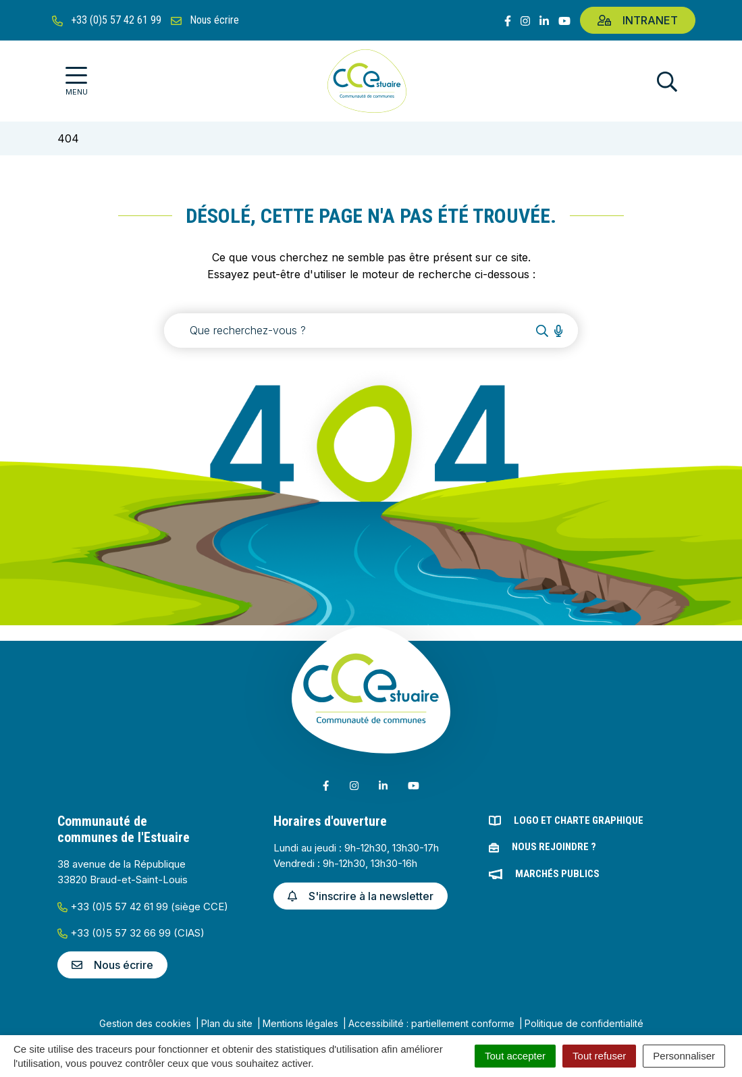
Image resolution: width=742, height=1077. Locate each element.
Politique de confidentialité (584, 1023)
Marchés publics (557, 874)
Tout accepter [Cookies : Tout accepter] (515, 1055)
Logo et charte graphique (578, 820)
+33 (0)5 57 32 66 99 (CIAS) (131, 932)
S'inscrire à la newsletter (360, 896)
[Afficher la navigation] (76, 81)
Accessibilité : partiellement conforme (431, 1023)
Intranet (638, 20)
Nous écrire (112, 965)
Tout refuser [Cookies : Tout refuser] (599, 1055)
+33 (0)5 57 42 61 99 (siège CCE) (142, 906)
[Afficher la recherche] (667, 81)
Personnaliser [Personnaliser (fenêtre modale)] (684, 1055)
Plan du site (227, 1023)
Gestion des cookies (145, 1023)
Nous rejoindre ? (554, 847)
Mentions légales (300, 1023)
